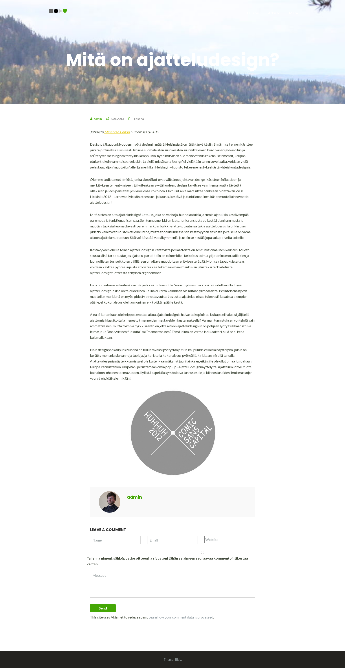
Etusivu (253, 13)
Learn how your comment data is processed (181, 617)
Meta (293, 13)
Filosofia (138, 119)
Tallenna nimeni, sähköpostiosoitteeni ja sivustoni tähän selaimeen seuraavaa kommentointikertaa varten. (167, 561)
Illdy (178, 659)
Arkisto (274, 13)
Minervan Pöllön (117, 132)
